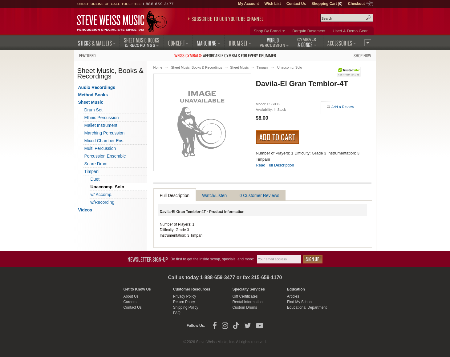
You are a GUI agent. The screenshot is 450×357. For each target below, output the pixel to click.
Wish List (273, 4)
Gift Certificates (244, 296)
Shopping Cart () (327, 4)
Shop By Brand (267, 31)
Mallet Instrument (100, 125)
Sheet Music (239, 67)
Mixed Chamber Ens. (104, 140)
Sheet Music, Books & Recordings (196, 67)
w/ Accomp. (102, 194)
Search (368, 18)
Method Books (93, 94)
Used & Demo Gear (350, 31)
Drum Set (93, 109)
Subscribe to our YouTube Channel (228, 19)
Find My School (300, 302)
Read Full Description (275, 165)
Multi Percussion (100, 148)
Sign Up (312, 259)
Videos (85, 209)
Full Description (174, 195)
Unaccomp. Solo (289, 67)
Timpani (263, 67)
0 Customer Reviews (259, 195)
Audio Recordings (97, 87)
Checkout (356, 4)
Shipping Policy (185, 307)
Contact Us (296, 4)
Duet (95, 179)
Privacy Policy (184, 296)
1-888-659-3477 (158, 4)
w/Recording (103, 202)
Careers (129, 302)
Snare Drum (95, 163)
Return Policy (184, 302)
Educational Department (307, 307)
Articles (293, 296)
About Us (130, 296)
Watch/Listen (214, 195)
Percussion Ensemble (105, 156)
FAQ (176, 313)
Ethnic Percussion (101, 117)
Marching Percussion (104, 132)
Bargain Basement (308, 31)
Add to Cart (277, 137)
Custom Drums (244, 307)
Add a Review (342, 107)
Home (157, 67)
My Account (248, 4)
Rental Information (247, 302)
